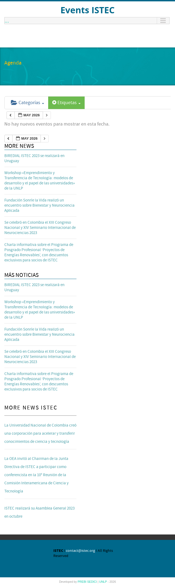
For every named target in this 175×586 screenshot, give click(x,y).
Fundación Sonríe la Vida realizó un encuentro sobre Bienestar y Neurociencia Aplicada (39, 205)
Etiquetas (66, 103)
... (7, 20)
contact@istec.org (80, 550)
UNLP (103, 581)
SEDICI (92, 581)
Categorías (27, 103)
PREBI (82, 581)
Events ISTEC (87, 10)
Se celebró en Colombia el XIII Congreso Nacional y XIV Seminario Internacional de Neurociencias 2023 (40, 227)
